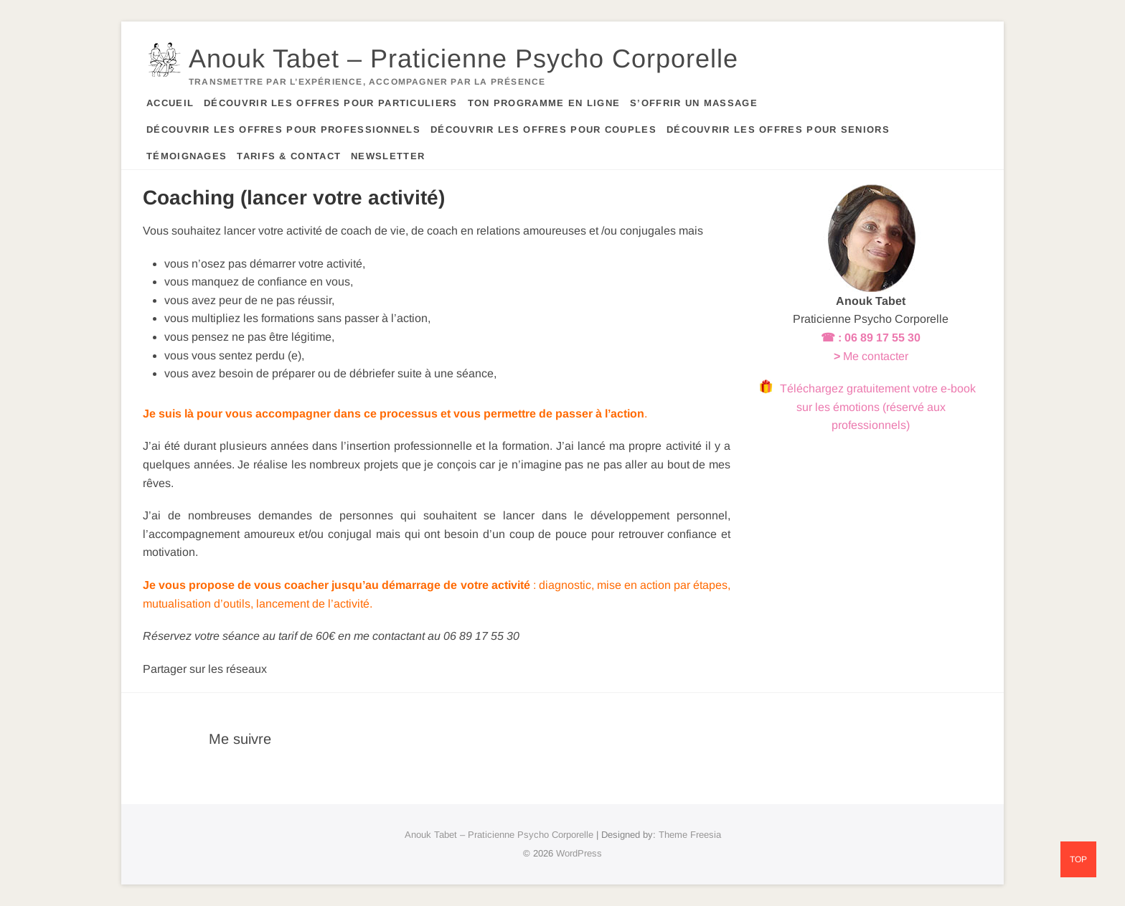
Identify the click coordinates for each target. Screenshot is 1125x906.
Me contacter (875, 356)
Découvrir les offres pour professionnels (283, 129)
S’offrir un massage (694, 103)
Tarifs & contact (289, 156)
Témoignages (186, 156)
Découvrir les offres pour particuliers (330, 103)
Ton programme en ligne (544, 103)
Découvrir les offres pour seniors (778, 129)
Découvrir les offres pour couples (543, 129)
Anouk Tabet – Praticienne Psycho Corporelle (463, 58)
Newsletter (388, 156)
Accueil (170, 103)
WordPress (579, 853)
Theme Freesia (690, 834)
